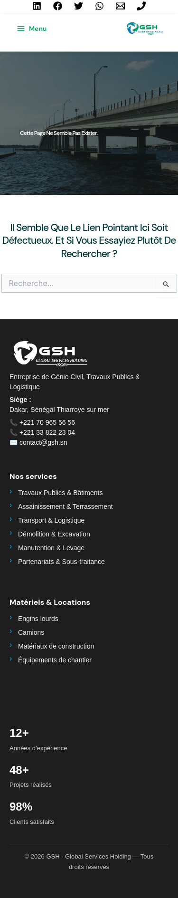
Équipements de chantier (55, 660)
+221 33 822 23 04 (47, 432)
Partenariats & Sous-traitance (61, 561)
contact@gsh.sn (43, 442)
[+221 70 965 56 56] (141, 6)
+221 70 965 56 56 (47, 422)
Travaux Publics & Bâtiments (60, 493)
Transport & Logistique (51, 520)
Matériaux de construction (56, 646)
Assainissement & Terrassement (65, 506)
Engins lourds (38, 618)
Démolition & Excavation (54, 534)
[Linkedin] (37, 6)
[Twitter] (78, 6)
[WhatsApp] (99, 6)
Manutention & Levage (51, 548)
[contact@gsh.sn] (120, 6)
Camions (31, 632)
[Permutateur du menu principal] (31, 29)
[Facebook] (58, 6)
